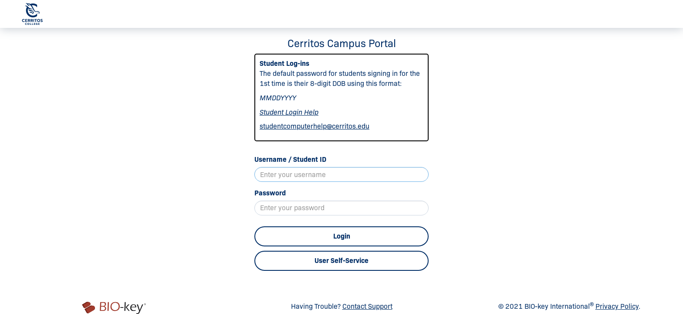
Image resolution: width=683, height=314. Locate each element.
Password (270, 193)
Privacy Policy (617, 306)
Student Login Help (289, 112)
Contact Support (367, 306)
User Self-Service (341, 260)
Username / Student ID (290, 159)
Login (341, 236)
